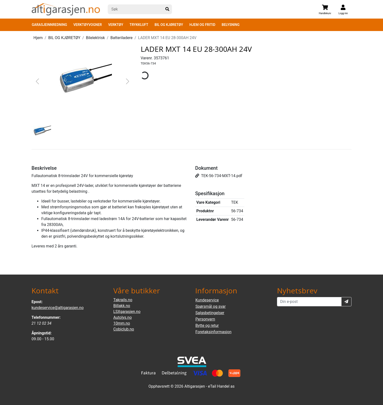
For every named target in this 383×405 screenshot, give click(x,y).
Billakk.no (121, 305)
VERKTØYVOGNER (88, 25)
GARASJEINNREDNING (49, 25)
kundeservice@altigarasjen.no (58, 307)
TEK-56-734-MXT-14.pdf (218, 175)
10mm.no (121, 323)
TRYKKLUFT (138, 25)
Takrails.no (122, 300)
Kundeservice (207, 300)
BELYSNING (231, 25)
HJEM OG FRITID (202, 25)
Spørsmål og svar (210, 306)
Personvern (205, 319)
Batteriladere (121, 37)
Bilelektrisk (95, 37)
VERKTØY (115, 25)
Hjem (38, 37)
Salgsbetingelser (209, 312)
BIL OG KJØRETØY (169, 25)
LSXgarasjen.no (126, 311)
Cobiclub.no (123, 329)
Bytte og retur (207, 325)
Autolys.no (122, 317)
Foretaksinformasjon (213, 332)
